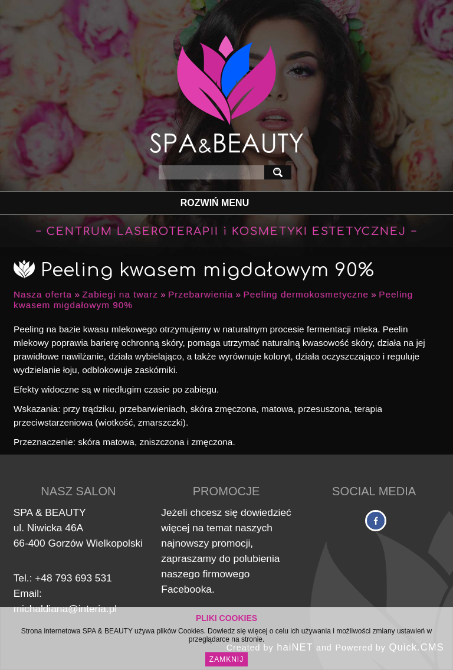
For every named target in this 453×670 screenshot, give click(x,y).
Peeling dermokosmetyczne (306, 294)
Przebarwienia (200, 294)
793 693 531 (83, 578)
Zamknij (226, 659)
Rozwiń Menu (214, 203)
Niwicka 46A (55, 528)
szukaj (280, 172)
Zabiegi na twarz (120, 294)
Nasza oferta (43, 294)
